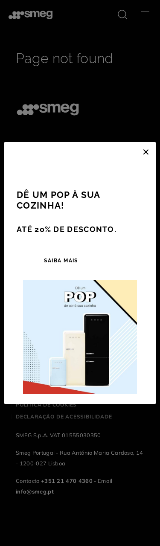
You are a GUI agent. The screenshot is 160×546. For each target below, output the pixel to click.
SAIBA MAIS (60, 261)
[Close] (146, 151)
